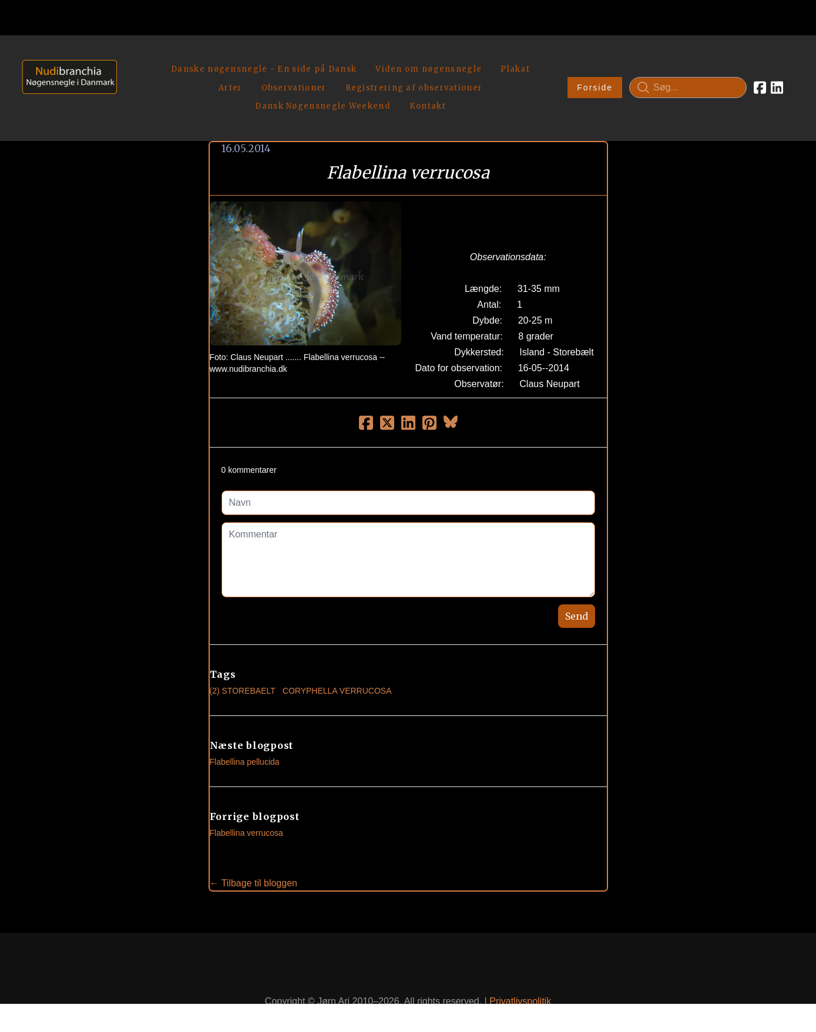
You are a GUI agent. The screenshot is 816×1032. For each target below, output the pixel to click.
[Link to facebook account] (760, 74)
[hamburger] (131, 57)
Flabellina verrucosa (246, 806)
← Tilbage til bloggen (253, 856)
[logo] (65, 74)
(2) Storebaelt (243, 663)
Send (576, 589)
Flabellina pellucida (245, 734)
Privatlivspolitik (520, 974)
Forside (595, 74)
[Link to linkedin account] (777, 74)
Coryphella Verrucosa (337, 663)
